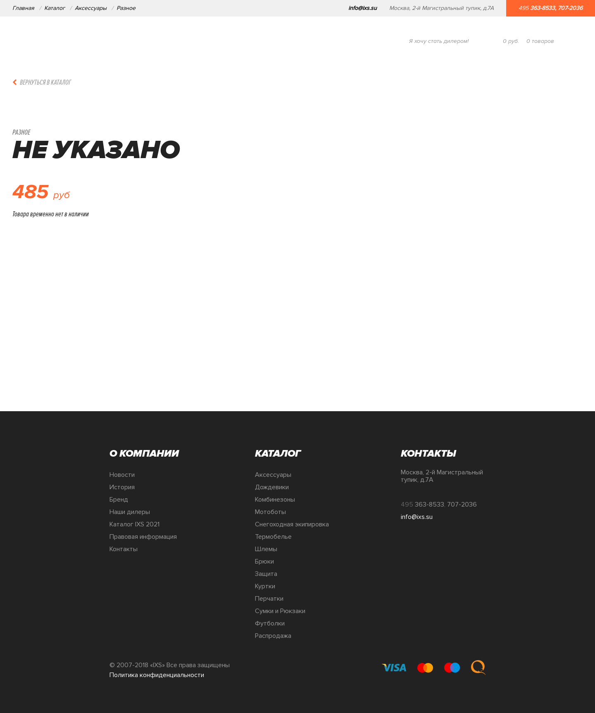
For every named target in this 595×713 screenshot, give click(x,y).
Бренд (118, 499)
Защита (266, 574)
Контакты (123, 549)
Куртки (265, 586)
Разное (126, 8)
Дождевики (272, 487)
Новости (122, 475)
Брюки (264, 561)
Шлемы (266, 549)
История (122, 487)
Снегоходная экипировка (292, 524)
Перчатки (269, 599)
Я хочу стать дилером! (439, 41)
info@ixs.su (362, 8)
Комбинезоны (275, 499)
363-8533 (542, 8)
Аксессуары (91, 8)
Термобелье (273, 537)
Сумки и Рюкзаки (280, 611)
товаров (540, 41)
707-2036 (570, 8)
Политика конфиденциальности (156, 675)
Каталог (54, 8)
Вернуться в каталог (45, 82)
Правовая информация (143, 537)
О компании (90, 41)
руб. (511, 41)
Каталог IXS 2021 (134, 524)
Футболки (270, 623)
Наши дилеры (129, 512)
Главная (23, 8)
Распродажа (273, 636)
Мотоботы (270, 512)
